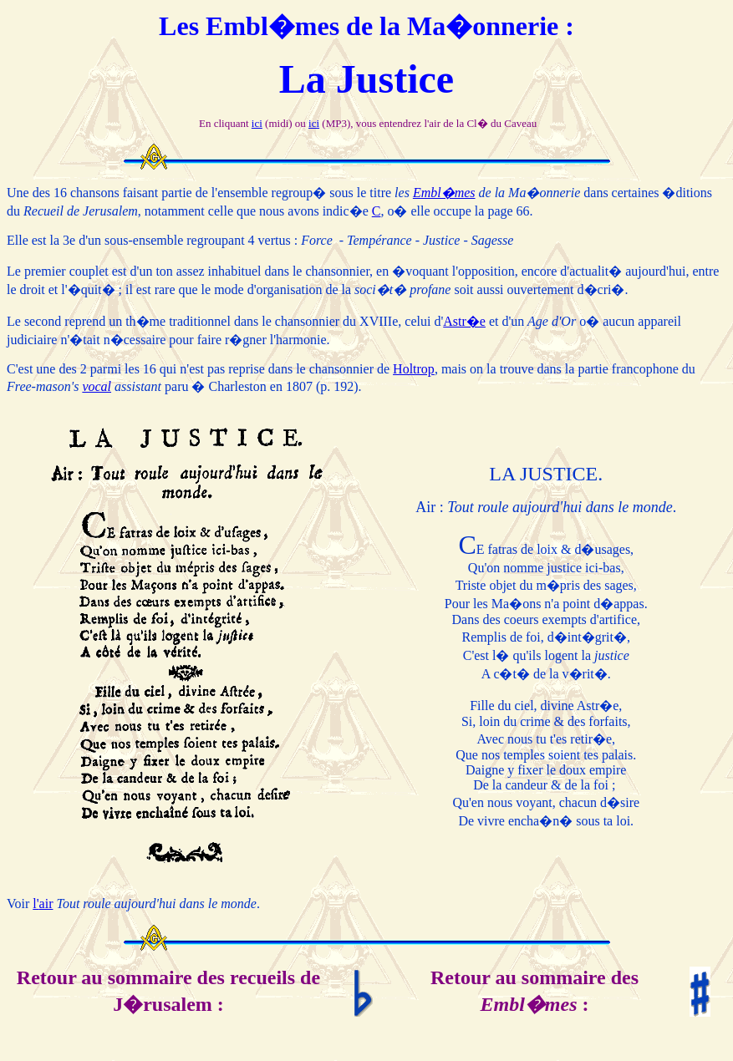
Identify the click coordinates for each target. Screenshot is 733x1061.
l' (35, 903)
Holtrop (414, 369)
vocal (96, 386)
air (46, 903)
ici (257, 123)
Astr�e (464, 321)
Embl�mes (444, 192)
